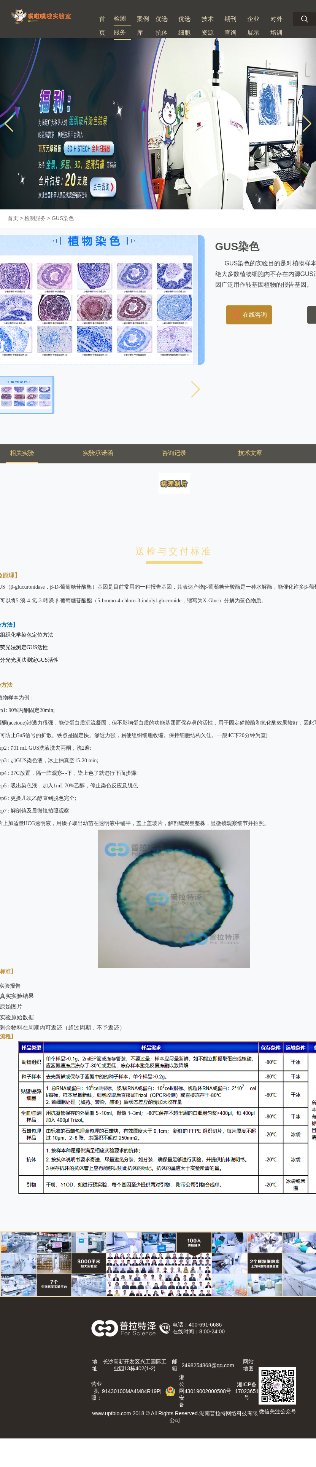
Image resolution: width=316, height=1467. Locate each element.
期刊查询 (230, 26)
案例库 (143, 26)
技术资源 (208, 26)
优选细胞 (184, 26)
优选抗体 (162, 26)
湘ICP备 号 (247, 1390)
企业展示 (253, 26)
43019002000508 (205, 1391)
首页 (102, 26)
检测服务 (120, 25)
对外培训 (276, 26)
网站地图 (248, 1364)
